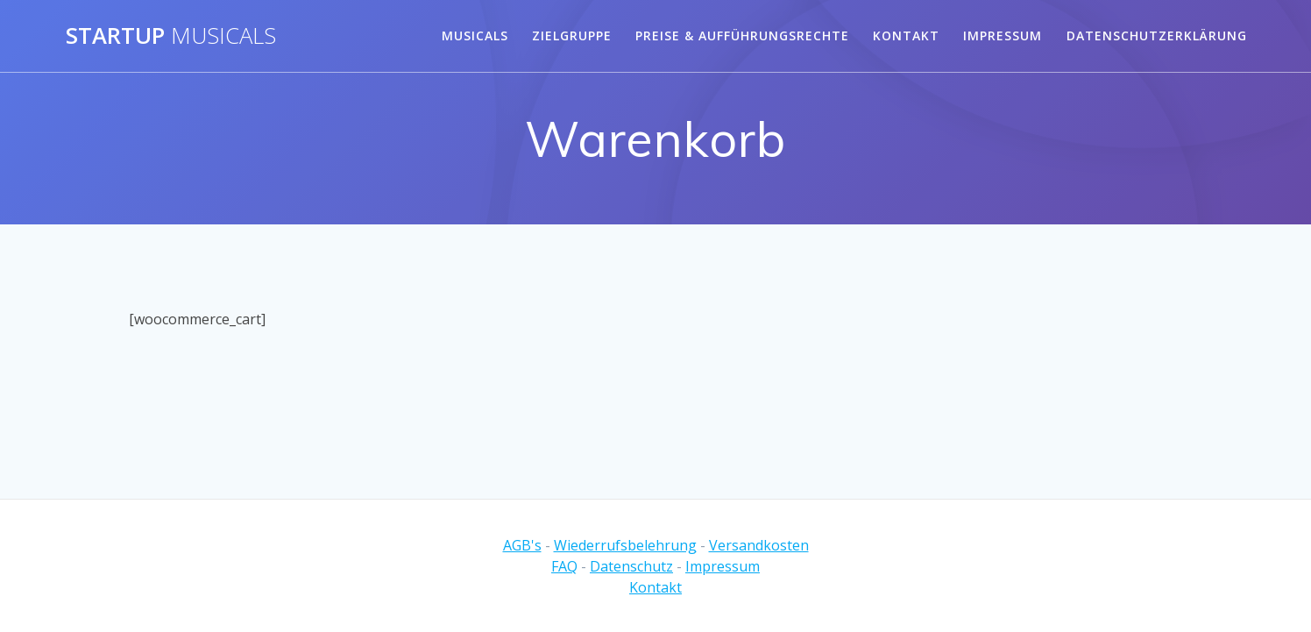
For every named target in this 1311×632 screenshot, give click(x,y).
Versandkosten (759, 545)
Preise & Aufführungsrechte (742, 35)
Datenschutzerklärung (1157, 35)
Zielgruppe (572, 35)
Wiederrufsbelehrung (625, 545)
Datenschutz (631, 566)
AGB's (522, 545)
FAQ (564, 566)
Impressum (1002, 35)
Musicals (475, 35)
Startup (171, 36)
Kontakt (906, 35)
